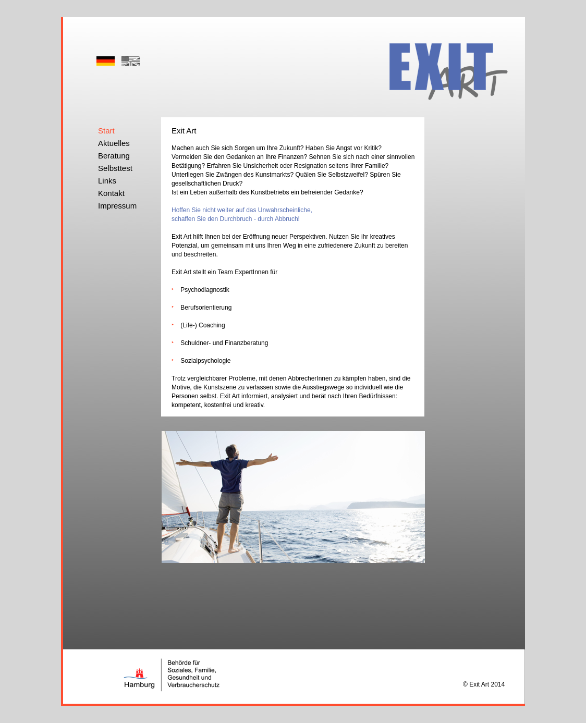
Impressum (117, 205)
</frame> (317, 45)
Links (107, 180)
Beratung (114, 155)
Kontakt (111, 193)
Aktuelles (114, 143)
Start (106, 130)
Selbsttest (115, 168)
